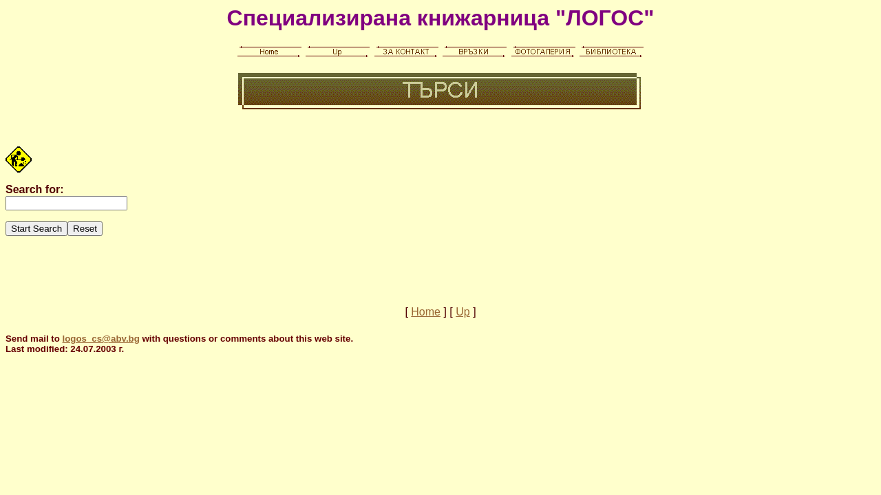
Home (425, 312)
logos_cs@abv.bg (101, 338)
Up (462, 312)
